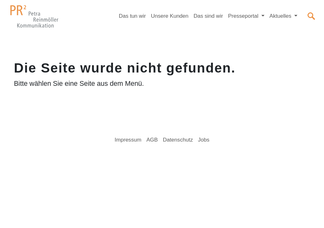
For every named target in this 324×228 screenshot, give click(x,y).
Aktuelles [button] (281, 16)
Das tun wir (132, 16)
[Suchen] (311, 16)
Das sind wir (208, 16)
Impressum (128, 140)
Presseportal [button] (244, 16)
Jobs (203, 140)
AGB (152, 140)
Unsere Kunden (170, 16)
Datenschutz (178, 140)
